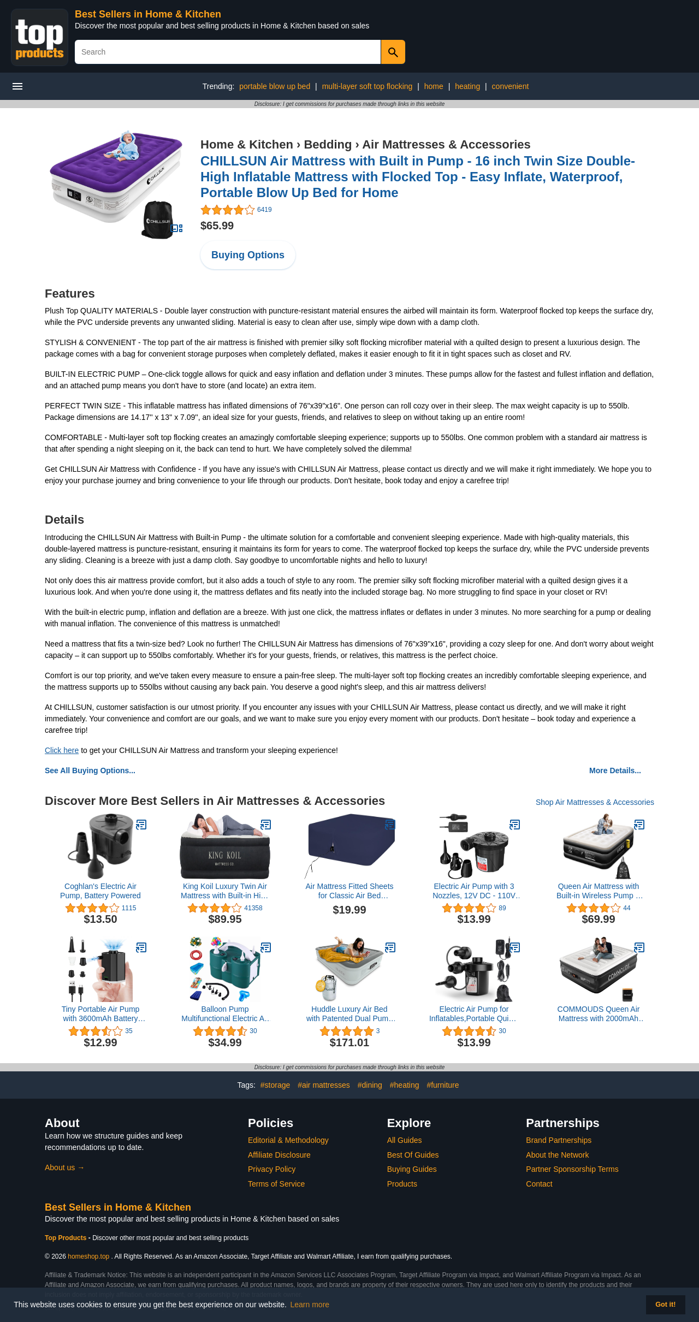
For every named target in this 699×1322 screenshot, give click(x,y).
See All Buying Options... (90, 770)
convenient (510, 86)
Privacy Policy (271, 1169)
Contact (539, 1183)
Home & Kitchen (246, 144)
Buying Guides (412, 1169)
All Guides (404, 1140)
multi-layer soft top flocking (367, 86)
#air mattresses (324, 1085)
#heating (404, 1085)
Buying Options (248, 255)
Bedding (328, 144)
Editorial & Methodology (288, 1140)
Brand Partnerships (558, 1140)
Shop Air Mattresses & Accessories (595, 802)
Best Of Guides (413, 1155)
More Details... (615, 770)
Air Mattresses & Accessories (446, 144)
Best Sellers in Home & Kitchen (148, 14)
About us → (65, 1167)
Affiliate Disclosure (279, 1155)
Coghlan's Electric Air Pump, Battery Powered (100, 891)
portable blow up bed (274, 86)
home (433, 86)
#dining (370, 1085)
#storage (275, 1085)
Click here (62, 750)
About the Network (557, 1155)
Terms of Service (276, 1183)
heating (467, 86)
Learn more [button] (310, 1304)
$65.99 (217, 226)
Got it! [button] (665, 1304)
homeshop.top (88, 1256)
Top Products (66, 1238)
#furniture (442, 1085)
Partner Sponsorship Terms (572, 1169)
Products (402, 1183)
